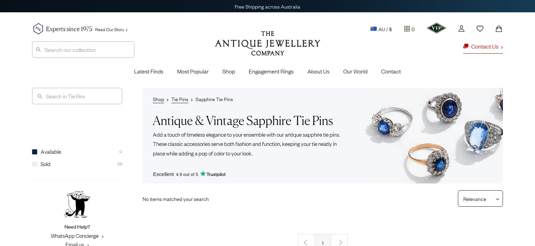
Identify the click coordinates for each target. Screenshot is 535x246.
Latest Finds (148, 71)
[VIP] (436, 28)
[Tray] (409, 29)
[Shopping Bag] (499, 29)
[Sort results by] (477, 198)
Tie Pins (179, 98)
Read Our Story (111, 29)
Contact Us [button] (483, 46)
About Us (318, 71)
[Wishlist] (480, 29)
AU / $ (381, 28)
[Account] (461, 28)
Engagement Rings (271, 71)
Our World (355, 71)
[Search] (77, 96)
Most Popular (193, 71)
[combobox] (83, 49)
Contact (391, 71)
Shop (228, 71)
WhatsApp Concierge (77, 235)
